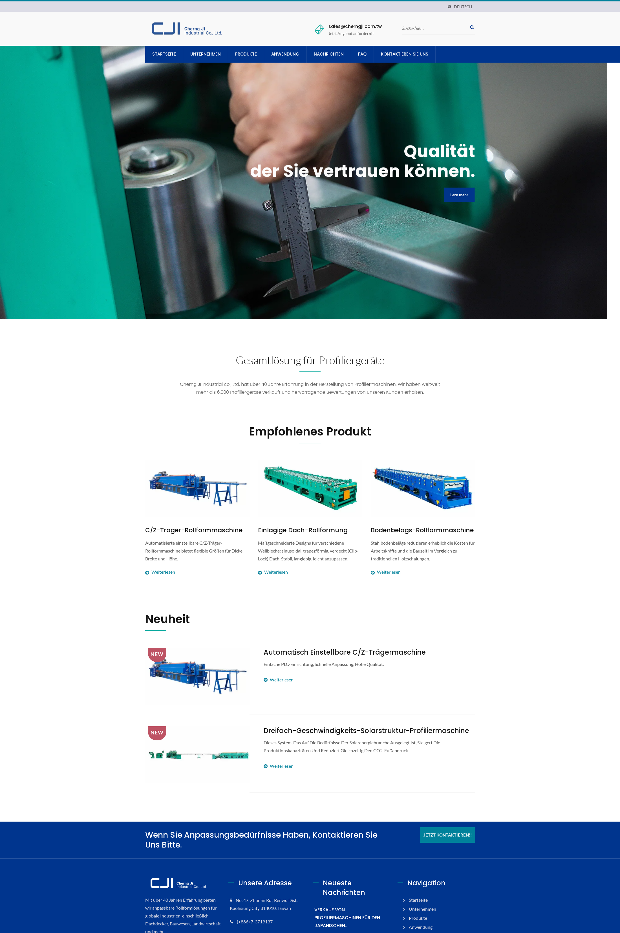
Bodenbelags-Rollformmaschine (415, 530)
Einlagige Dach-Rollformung (296, 530)
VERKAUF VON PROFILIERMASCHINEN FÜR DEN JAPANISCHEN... (350, 898)
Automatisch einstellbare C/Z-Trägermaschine (333, 652)
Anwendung (291, 54)
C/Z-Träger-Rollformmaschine (186, 530)
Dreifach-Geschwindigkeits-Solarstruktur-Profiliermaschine (351, 730)
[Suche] (434, 28)
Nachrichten (335, 54)
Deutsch (463, 7)
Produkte (251, 54)
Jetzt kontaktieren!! (447, 835)
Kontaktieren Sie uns (413, 54)
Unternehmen (208, 54)
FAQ (369, 54)
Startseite (165, 54)
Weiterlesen (197, 557)
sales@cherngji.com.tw (351, 26)
